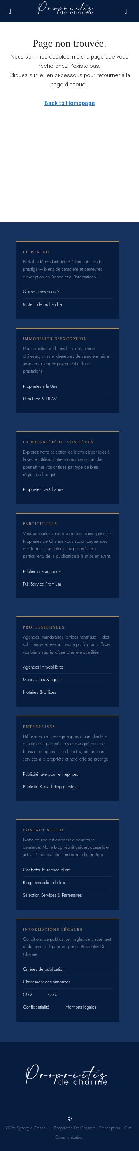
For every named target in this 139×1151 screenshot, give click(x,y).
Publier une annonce (42, 571)
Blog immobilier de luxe (44, 882)
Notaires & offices (39, 692)
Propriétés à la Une (40, 386)
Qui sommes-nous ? (41, 291)
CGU (52, 994)
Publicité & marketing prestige (50, 787)
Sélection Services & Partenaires (52, 895)
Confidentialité (36, 1007)
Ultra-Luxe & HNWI (40, 399)
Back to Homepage (69, 103)
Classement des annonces (46, 982)
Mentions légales (80, 1007)
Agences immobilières (43, 667)
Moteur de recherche (42, 304)
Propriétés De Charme (43, 489)
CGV (27, 994)
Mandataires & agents (43, 679)
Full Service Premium (42, 584)
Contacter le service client (46, 870)
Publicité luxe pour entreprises (50, 774)
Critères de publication (43, 969)
